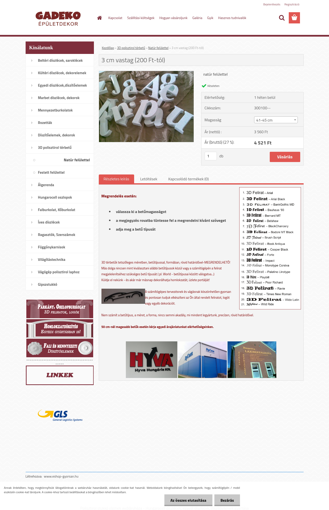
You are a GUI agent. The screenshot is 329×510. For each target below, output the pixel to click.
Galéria (197, 17)
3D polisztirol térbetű (131, 47)
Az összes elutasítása (188, 500)
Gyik (210, 17)
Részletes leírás (116, 179)
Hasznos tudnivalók (232, 17)
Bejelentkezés (271, 4)
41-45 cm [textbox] (264, 120)
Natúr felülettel (158, 47)
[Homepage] (99, 17)
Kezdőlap (108, 47)
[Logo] (59, 18)
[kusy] (211, 156)
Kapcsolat (115, 17)
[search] (281, 17)
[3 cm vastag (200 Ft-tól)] (146, 73)
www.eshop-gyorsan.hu (61, 476)
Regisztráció (291, 4)
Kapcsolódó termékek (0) (188, 179)
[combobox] (276, 119)
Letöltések (148, 179)
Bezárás (227, 500)
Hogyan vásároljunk (173, 17)
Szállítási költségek (141, 17)
